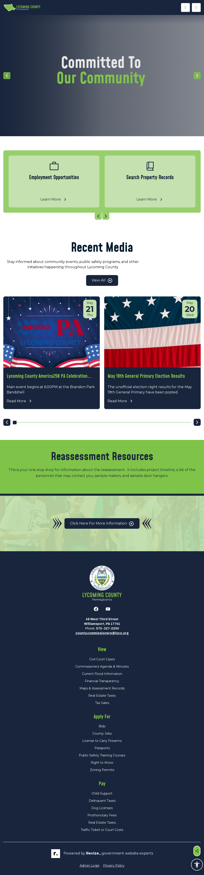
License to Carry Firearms (102, 741)
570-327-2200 (107, 628)
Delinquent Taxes (102, 801)
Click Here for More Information (102, 523)
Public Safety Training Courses (102, 755)
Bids (102, 726)
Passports (102, 748)
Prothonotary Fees (102, 815)
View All (102, 280)
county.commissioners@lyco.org (102, 633)
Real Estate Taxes (102, 696)
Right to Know (102, 763)
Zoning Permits (102, 770)
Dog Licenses (102, 808)
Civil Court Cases (102, 659)
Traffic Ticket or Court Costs (102, 830)
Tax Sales (102, 703)
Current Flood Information (102, 674)
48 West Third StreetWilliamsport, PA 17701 (102, 622)
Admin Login (90, 866)
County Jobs (102, 733)
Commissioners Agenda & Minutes (102, 666)
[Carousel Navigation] (102, 216)
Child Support (102, 793)
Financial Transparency (102, 681)
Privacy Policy (114, 866)
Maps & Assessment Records (102, 688)
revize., (93, 853)
